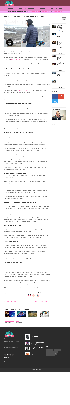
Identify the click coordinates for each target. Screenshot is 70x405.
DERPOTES (60, 30)
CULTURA (36, 344)
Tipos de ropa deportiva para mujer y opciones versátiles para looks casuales (60, 82)
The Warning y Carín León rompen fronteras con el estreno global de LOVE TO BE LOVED (60, 65)
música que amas (28, 289)
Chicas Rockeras (31, 8)
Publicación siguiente (41, 301)
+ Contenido (10, 8)
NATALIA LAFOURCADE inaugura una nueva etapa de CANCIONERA (60, 35)
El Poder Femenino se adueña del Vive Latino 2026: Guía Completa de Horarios (60, 57)
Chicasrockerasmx (57, 11)
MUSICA (60, 46)
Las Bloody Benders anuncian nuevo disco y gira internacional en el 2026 (60, 74)
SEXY (35, 354)
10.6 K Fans (61, 96)
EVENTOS (36, 336)
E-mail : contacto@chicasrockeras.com (11, 347)
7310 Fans (55, 96)
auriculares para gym (50, 355)
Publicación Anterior (10, 301)
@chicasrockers (46, 11)
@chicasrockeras (35, 11)
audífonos (55, 351)
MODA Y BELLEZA (61, 86)
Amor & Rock (42, 8)
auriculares (49, 353)
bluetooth (54, 353)
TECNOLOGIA (7, 49)
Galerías (60, 8)
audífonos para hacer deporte (23, 90)
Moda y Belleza (49, 351)
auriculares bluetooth (15, 59)
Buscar (64, 19)
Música (20, 8)
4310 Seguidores (55, 101)
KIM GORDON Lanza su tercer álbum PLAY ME (60, 49)
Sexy (52, 8)
